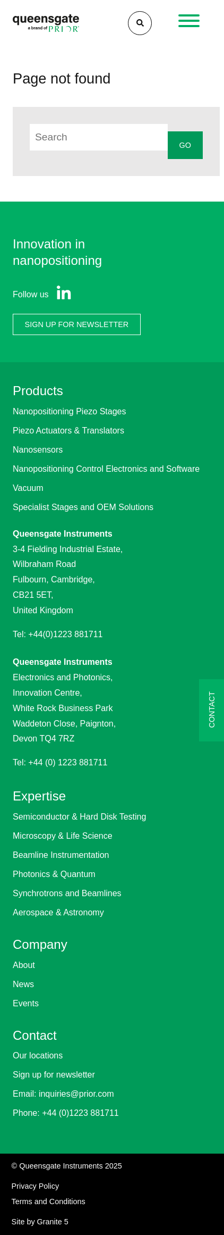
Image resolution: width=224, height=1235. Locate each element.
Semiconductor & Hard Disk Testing (79, 816)
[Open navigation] (189, 23)
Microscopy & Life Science (63, 835)
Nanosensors (38, 449)
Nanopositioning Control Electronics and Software (106, 468)
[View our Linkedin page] (61, 294)
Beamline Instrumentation (61, 855)
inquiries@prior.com (76, 1093)
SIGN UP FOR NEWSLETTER (77, 324)
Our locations (38, 1055)
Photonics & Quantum (54, 874)
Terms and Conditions (48, 1201)
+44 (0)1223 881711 (80, 1112)
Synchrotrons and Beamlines (67, 893)
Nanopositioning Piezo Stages (69, 411)
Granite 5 (52, 1221)
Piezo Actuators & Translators (68, 430)
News (23, 984)
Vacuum (28, 488)
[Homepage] (46, 23)
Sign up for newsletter (54, 1074)
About (24, 965)
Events (26, 1003)
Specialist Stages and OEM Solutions (83, 507)
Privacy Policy (35, 1186)
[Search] (140, 23)
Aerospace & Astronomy (58, 912)
